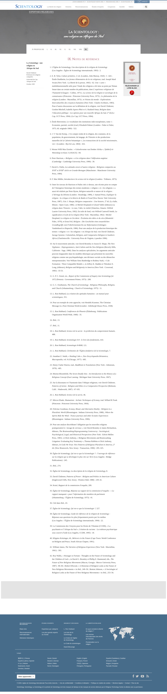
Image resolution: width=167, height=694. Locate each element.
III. (56, 49)
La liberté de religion (54, 7)
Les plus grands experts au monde (50, 634)
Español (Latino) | (26, 661)
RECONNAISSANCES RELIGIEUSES (26, 624)
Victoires (68, 7)
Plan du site (135, 683)
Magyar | (112, 663)
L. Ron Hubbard (69, 629)
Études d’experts (98, 7)
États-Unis (23, 629)
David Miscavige (69, 647)
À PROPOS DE (38, 49)
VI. (70, 49)
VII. (75, 49)
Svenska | (24, 668)
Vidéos (131, 7)
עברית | (23, 663)
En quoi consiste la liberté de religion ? (94, 630)
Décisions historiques (27, 638)
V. (65, 49)
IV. (61, 49)
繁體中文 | (24, 658)
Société (122, 7)
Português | (84, 666)
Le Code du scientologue (72, 643)
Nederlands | (24, 666)
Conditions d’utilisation (82, 683)
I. (47, 49)
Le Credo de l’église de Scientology (70, 639)
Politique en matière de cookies (101, 683)
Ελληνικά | (111, 661)
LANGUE (142, 2)
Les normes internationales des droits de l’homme (94, 637)
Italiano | (52, 663)
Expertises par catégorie (50, 629)
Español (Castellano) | (115, 658)
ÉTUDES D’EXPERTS (48, 623)
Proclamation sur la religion (92, 643)
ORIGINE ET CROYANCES (71, 623)
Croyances (111, 7)
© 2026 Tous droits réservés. (37, 683)
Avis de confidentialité (66, 683)
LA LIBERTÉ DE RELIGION (93, 623)
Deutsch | (53, 661)
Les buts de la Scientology (68, 634)
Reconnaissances (81, 7)
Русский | (111, 666)
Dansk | (52, 658)
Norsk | (53, 666)
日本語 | (82, 663)
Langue (19, 653)
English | (82, 658)
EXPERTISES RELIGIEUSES (41, 12)
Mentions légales (117, 683)
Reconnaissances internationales (26, 634)
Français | (82, 661)
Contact (127, 683)
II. (51, 49)
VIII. (80, 49)
